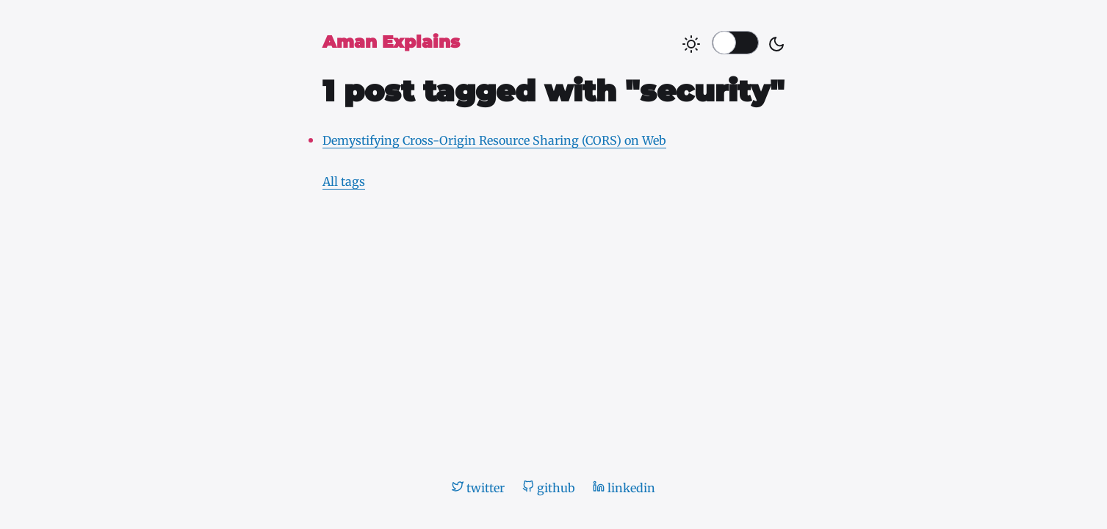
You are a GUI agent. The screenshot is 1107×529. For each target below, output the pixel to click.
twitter (478, 488)
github (548, 488)
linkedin (624, 488)
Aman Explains (391, 42)
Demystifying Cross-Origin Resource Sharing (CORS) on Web (494, 140)
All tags (343, 181)
